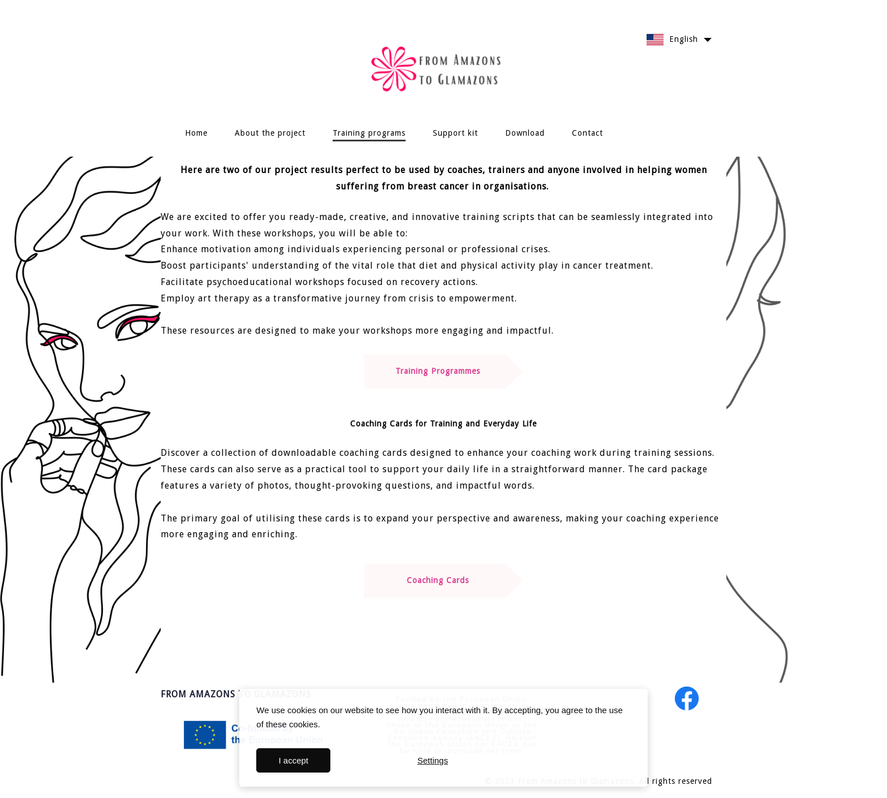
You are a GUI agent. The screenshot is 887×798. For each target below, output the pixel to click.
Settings (432, 760)
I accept (294, 760)
